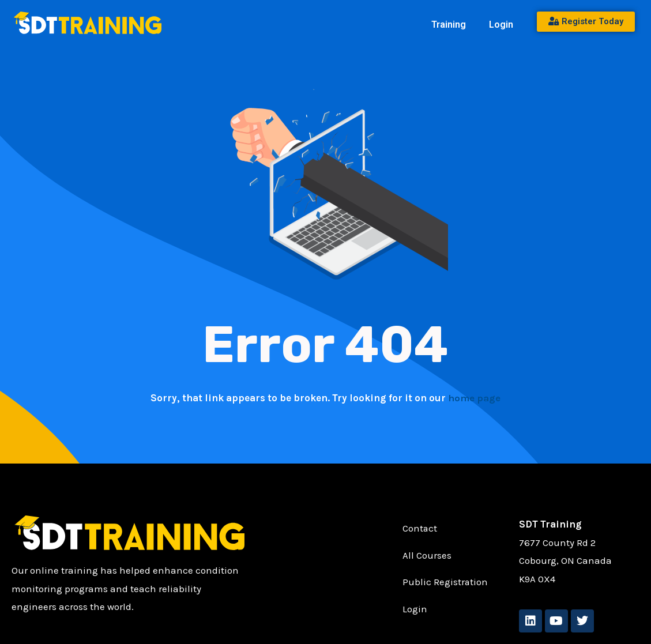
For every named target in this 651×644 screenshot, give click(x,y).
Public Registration (445, 583)
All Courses (426, 556)
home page (474, 398)
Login (501, 24)
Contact (420, 528)
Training (448, 24)
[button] (451, 25)
